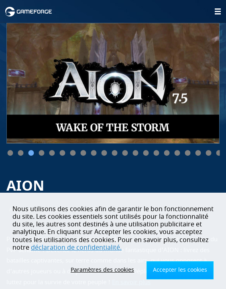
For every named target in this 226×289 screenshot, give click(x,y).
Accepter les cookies (180, 270)
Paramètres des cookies (102, 270)
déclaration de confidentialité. (76, 247)
